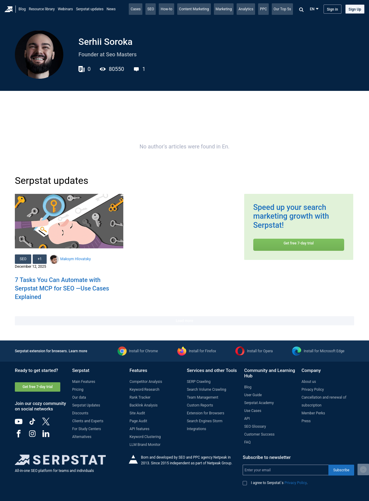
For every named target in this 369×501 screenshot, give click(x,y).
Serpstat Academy (259, 403)
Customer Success (259, 434)
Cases (136, 9)
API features (139, 429)
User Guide (253, 395)
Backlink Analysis (143, 405)
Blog (22, 9)
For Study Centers (86, 429)
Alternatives (81, 437)
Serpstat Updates (86, 405)
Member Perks (313, 413)
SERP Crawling (199, 382)
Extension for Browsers (205, 413)
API (247, 418)
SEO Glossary (255, 426)
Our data (79, 397)
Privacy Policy (312, 389)
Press (306, 421)
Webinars (65, 9)
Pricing (77, 389)
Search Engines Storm (204, 421)
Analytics (245, 9)
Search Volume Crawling (206, 389)
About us (308, 382)
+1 (40, 259)
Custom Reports (200, 405)
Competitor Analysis (145, 382)
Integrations (196, 429)
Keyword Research (144, 389)
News (111, 9)
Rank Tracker (139, 397)
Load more (184, 321)
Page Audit (138, 421)
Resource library (42, 9)
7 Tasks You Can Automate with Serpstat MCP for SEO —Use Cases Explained (62, 288)
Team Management (202, 397)
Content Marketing (194, 9)
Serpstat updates (90, 9)
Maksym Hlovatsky (75, 259)
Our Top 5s (282, 9)
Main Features (83, 382)
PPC (263, 9)
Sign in (332, 9)
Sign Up (355, 9)
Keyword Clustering (145, 437)
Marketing (224, 9)
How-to (166, 9)
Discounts (80, 413)
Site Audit (137, 413)
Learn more (78, 351)
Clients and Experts (87, 421)
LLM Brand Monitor (144, 445)
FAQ (247, 442)
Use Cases (252, 411)
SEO (150, 9)
